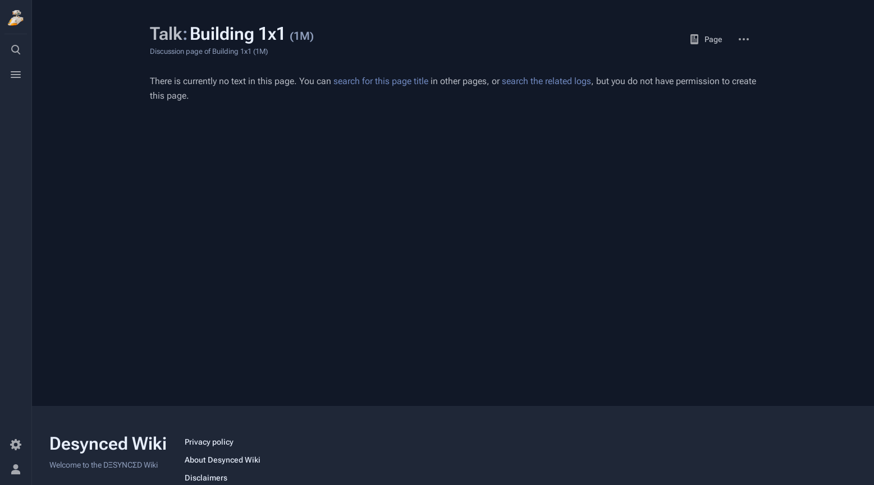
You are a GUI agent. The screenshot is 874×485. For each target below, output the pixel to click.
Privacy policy (209, 441)
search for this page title (380, 81)
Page (705, 39)
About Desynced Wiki (222, 459)
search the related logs (546, 81)
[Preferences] (15, 444)
